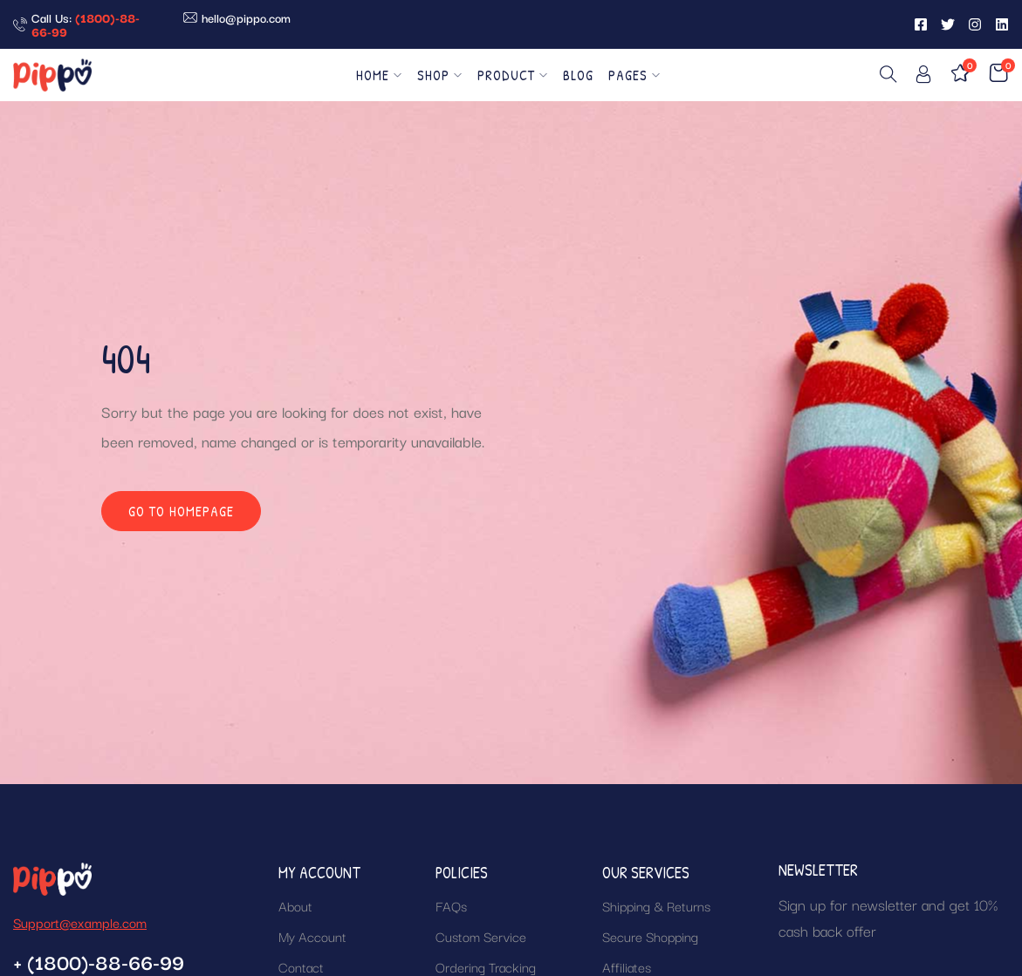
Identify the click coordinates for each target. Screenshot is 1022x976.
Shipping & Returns (656, 905)
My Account (312, 935)
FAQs (451, 905)
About (295, 905)
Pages (634, 75)
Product (512, 75)
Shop (440, 75)
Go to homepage (181, 511)
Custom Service (481, 935)
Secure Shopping (650, 935)
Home (379, 75)
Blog (578, 75)
